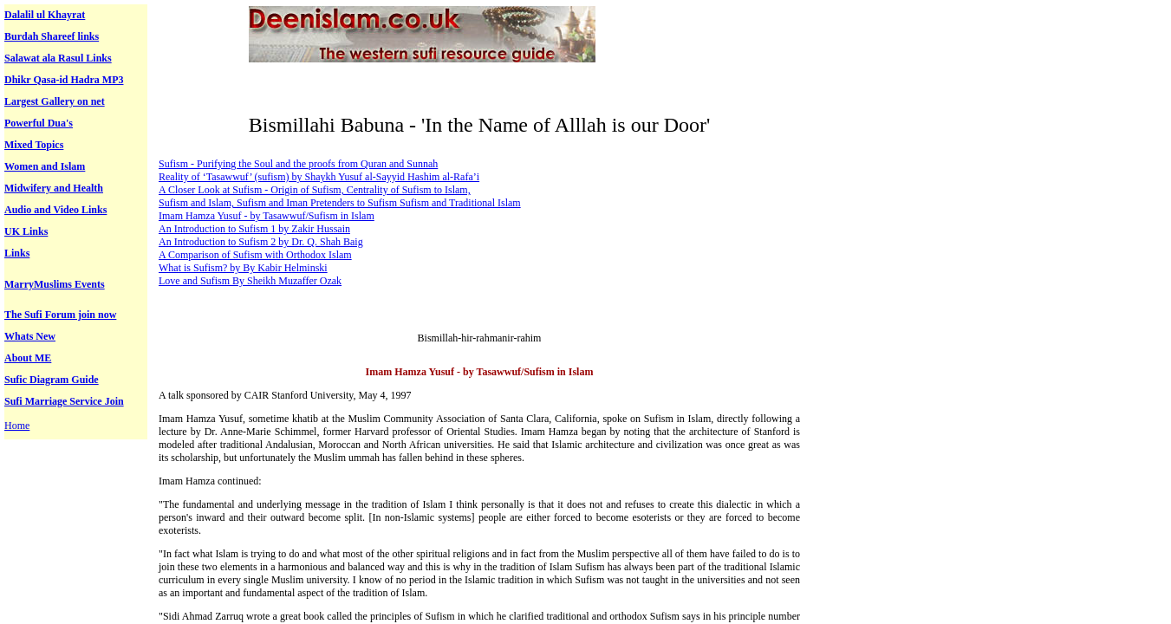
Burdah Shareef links (51, 36)
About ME (27, 358)
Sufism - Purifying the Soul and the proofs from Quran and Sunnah (298, 164)
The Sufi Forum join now (60, 315)
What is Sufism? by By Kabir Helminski (243, 268)
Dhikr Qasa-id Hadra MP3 (63, 80)
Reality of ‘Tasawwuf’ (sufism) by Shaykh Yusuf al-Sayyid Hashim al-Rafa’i (319, 177)
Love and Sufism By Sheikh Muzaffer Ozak (250, 281)
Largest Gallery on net (54, 101)
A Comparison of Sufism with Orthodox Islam (255, 255)
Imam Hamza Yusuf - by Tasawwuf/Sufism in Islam (266, 216)
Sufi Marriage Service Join (64, 401)
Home (16, 425)
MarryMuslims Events (54, 284)
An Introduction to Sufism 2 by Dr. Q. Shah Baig (261, 242)
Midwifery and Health (53, 188)
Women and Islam (44, 166)
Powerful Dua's (38, 123)
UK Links (26, 231)
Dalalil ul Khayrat (44, 15)
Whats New (29, 336)
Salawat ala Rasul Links (58, 58)
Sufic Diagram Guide (51, 380)
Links (16, 253)
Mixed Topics (33, 145)
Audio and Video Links (55, 210)
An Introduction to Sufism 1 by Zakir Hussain (254, 229)
